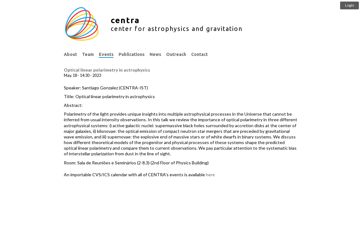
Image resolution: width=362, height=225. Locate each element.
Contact (199, 54)
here (210, 174)
